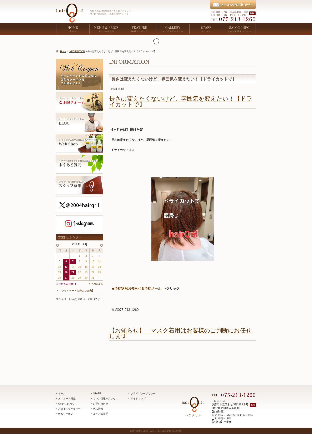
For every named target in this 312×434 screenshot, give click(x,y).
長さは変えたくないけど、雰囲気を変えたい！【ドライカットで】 (180, 101)
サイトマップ (138, 398)
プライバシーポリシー (143, 393)
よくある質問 (100, 413)
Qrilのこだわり (66, 403)
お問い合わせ (100, 403)
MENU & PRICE (106, 29)
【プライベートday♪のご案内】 (76, 290)
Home (63, 51)
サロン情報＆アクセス (105, 398)
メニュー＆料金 (67, 398)
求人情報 (98, 408)
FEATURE (139, 29)
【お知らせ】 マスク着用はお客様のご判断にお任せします (180, 333)
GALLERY (172, 29)
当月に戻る (97, 284)
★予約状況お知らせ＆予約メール (136, 288)
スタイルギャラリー (69, 408)
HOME (72, 29)
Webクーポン (65, 413)
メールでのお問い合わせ (233, 5)
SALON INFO (239, 29)
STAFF (206, 29)
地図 (253, 13)
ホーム (62, 393)
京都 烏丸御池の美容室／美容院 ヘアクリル (71, 10)
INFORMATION (77, 51)
